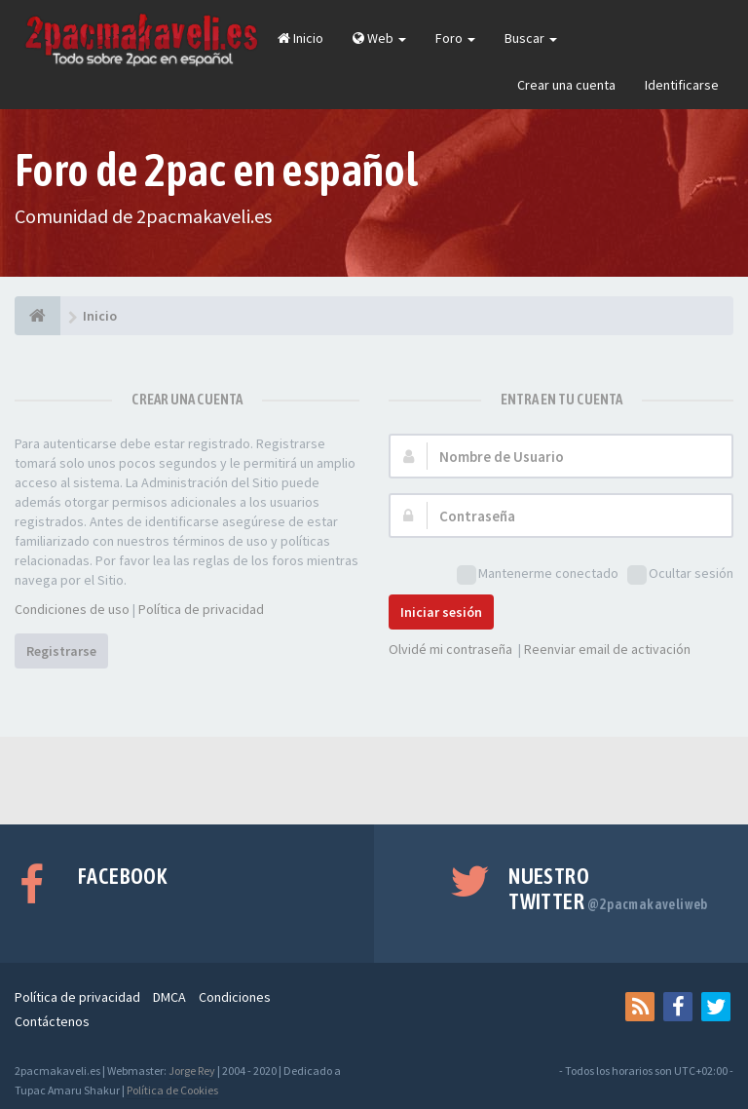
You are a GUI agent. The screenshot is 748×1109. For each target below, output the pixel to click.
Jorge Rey (191, 1070)
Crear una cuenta (566, 85)
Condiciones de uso (72, 609)
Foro (455, 38)
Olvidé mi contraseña (450, 649)
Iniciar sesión (441, 612)
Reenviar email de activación (607, 649)
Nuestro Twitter (608, 888)
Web (379, 38)
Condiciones (235, 997)
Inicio (300, 38)
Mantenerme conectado (537, 574)
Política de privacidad (201, 609)
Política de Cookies (172, 1090)
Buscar (531, 38)
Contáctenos (52, 1021)
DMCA (169, 997)
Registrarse (61, 651)
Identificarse (682, 85)
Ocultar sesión (680, 574)
